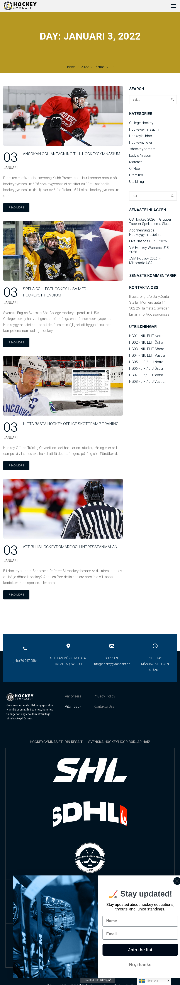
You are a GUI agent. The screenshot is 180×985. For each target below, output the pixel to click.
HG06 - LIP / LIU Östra (146, 370)
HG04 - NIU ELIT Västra (147, 357)
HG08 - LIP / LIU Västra (147, 383)
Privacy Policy (104, 697)
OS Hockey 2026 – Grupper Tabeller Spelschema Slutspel (151, 223)
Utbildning (136, 183)
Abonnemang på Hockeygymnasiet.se (145, 234)
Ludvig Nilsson (140, 157)
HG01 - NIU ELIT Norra (146, 337)
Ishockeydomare (142, 150)
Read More (18, 208)
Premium (136, 176)
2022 (85, 69)
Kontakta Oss (104, 708)
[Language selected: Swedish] (154, 981)
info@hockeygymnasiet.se (111, 665)
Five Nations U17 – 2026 (148, 242)
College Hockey (141, 124)
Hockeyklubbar (140, 137)
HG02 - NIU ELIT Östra (146, 344)
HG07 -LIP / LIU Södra (146, 376)
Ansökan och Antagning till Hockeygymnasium (71, 155)
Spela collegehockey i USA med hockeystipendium (54, 293)
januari (100, 69)
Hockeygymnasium (144, 131)
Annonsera (73, 697)
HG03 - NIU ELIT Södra (146, 350)
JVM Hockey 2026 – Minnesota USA (145, 262)
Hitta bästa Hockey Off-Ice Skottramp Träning (71, 425)
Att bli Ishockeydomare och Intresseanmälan (70, 548)
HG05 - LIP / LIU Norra (146, 363)
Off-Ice (134, 170)
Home (70, 69)
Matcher (135, 163)
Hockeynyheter (140, 144)
